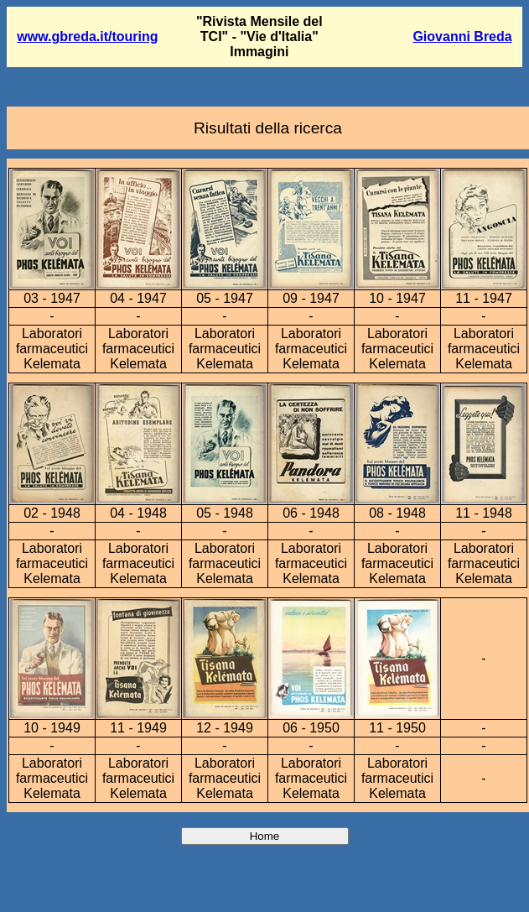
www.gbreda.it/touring (87, 36)
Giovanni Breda (461, 36)
